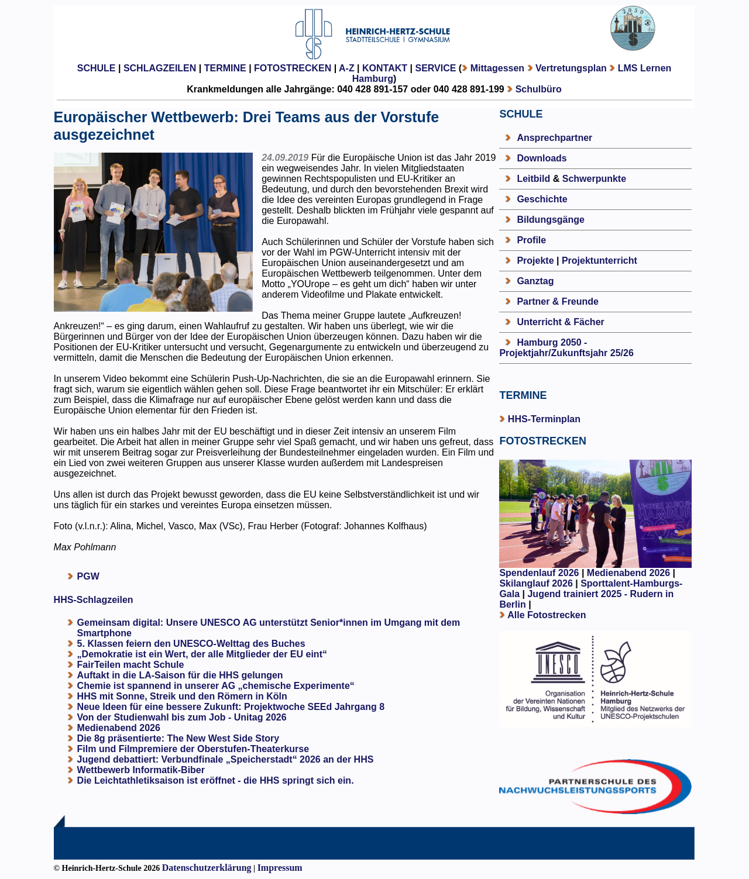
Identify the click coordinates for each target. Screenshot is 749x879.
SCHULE (96, 68)
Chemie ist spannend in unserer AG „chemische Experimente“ (216, 686)
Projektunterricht (599, 261)
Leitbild (533, 179)
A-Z (347, 68)
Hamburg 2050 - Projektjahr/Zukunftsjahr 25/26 (566, 347)
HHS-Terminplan (544, 419)
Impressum (280, 868)
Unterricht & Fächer (560, 322)
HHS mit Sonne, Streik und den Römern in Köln (182, 696)
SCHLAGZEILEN (159, 68)
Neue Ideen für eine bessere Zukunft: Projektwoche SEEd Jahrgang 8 (230, 707)
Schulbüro (539, 89)
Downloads (541, 158)
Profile (531, 240)
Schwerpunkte (594, 179)
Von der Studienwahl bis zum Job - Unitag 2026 (182, 717)
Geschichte (542, 199)
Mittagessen (497, 68)
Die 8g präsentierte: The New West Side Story (178, 738)
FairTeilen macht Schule (130, 665)
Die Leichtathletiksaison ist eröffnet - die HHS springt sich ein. (215, 780)
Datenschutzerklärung (207, 868)
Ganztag (535, 281)
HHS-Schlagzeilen (93, 600)
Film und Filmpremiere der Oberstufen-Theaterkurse (193, 749)
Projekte (535, 261)
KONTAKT (384, 68)
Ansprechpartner (554, 138)
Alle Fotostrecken (546, 615)
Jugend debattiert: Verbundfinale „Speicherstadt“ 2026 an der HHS (225, 759)
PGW (88, 576)
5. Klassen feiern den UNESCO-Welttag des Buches (191, 644)
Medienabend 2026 (118, 728)
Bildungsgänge (551, 220)
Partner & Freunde (558, 301)
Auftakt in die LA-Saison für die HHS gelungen (180, 675)
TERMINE (225, 68)
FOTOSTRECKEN (292, 68)
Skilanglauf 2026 (535, 583)
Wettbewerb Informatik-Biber (141, 770)
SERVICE (435, 68)
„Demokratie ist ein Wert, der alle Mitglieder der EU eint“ (202, 654)
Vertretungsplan (571, 68)
